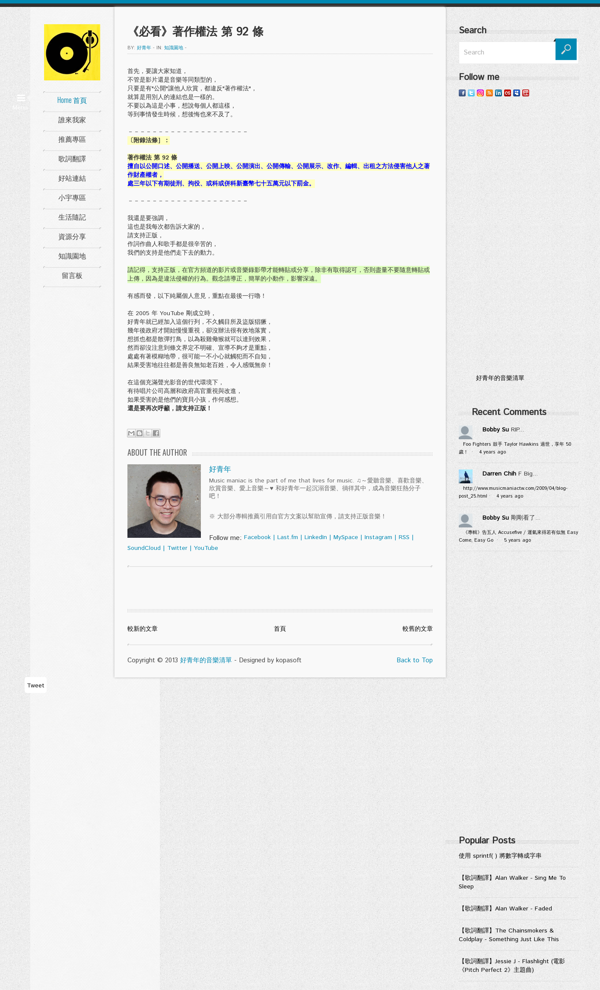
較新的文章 (142, 629)
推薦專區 (72, 139)
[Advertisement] (519, 235)
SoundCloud (144, 548)
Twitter (177, 548)
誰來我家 (72, 119)
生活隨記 (72, 216)
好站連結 (72, 177)
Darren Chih (499, 473)
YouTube (206, 548)
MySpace (345, 537)
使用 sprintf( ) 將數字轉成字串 (500, 856)
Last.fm (287, 537)
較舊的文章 (418, 629)
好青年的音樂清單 (206, 660)
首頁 (280, 629)
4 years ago (492, 452)
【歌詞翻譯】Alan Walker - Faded (505, 908)
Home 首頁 (72, 100)
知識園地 (72, 255)
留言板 (72, 275)
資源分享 (72, 236)
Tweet (35, 685)
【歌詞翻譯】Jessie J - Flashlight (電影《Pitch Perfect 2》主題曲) (512, 965)
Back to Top (415, 660)
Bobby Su (496, 429)
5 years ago (517, 540)
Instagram (378, 537)
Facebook (257, 537)
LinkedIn (316, 537)
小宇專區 (72, 197)
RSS (404, 537)
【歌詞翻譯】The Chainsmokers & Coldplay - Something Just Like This (509, 935)
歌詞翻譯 (72, 158)
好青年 (144, 48)
